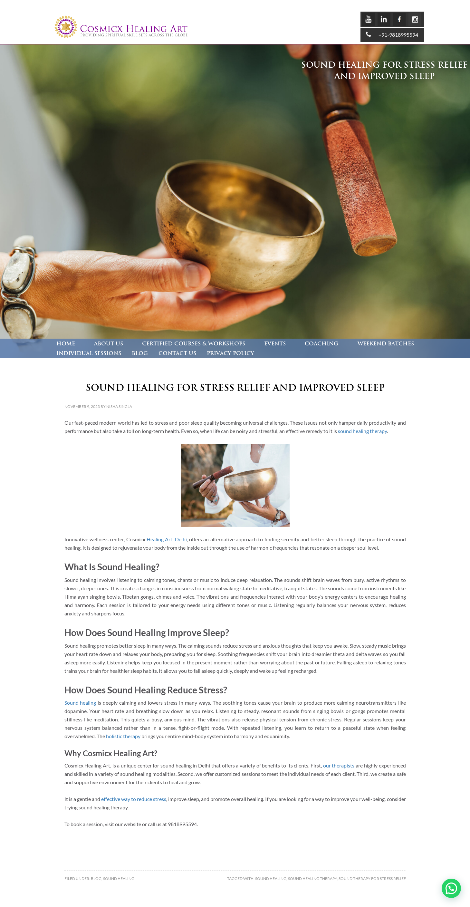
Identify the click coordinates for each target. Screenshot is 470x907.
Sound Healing (270, 878)
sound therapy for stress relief (372, 878)
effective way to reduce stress (133, 799)
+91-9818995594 (398, 35)
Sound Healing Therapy (312, 878)
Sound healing (118, 878)
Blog (96, 878)
